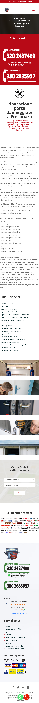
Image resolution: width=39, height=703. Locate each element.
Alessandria (22, 18)
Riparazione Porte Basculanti (11, 331)
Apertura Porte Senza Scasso (11, 312)
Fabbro (7, 626)
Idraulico (8, 643)
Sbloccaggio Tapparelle (9, 337)
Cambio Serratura (7, 323)
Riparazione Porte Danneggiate (12, 328)
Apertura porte (10, 632)
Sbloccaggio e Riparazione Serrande (13, 339)
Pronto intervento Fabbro (14, 629)
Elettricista (8, 635)
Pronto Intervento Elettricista (15, 637)
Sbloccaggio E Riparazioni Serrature (13, 320)
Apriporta (4, 306)
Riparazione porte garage (10, 350)
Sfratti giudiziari (6, 326)
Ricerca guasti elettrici (12, 640)
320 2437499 (12, 2)
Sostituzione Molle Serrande (10, 342)
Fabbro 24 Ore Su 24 (8, 304)
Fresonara (13, 21)
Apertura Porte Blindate (9, 309)
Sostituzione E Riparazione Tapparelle (14, 345)
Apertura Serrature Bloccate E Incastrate (15, 315)
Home (13, 18)
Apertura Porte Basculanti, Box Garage (14, 317)
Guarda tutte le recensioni (19, 613)
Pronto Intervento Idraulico (14, 646)
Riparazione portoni (8, 348)
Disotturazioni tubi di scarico (15, 649)
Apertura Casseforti (8, 334)
